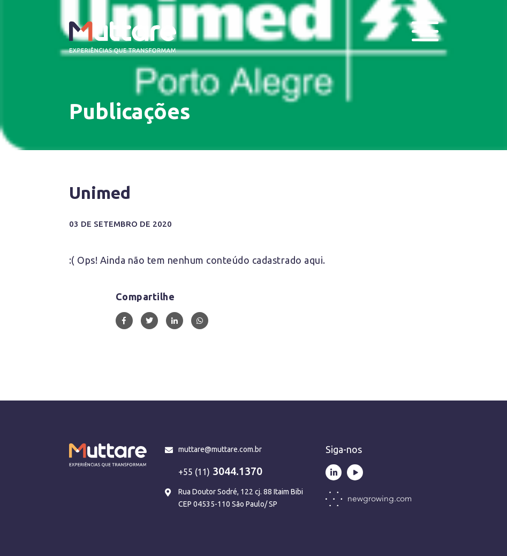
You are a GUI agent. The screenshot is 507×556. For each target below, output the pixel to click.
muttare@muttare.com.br (220, 449)
